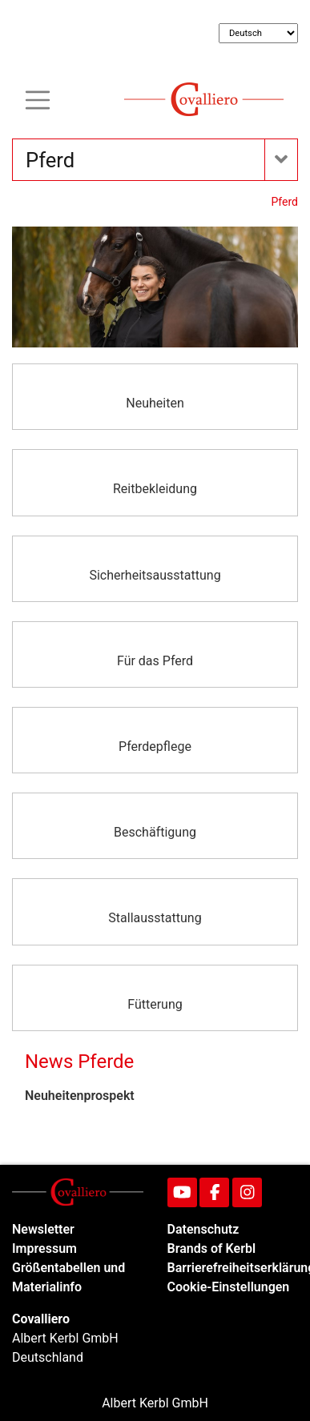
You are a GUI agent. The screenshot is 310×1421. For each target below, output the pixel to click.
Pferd (285, 201)
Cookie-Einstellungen (228, 1287)
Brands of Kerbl (211, 1248)
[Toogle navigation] (37, 98)
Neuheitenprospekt (80, 1095)
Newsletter (43, 1229)
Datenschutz (203, 1229)
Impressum (44, 1248)
